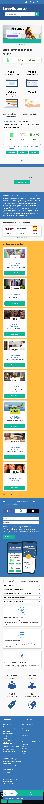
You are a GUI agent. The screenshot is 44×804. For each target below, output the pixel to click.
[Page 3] (24, 44)
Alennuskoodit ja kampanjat (10, 779)
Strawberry (25, 16)
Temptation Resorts (14, 16)
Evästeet (24, 733)
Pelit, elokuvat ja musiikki (9, 729)
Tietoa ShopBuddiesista (28, 722)
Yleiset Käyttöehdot (27, 731)
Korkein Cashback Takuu (9, 784)
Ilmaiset (5, 738)
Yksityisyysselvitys (26, 735)
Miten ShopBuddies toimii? (9, 777)
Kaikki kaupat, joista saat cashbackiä (12, 761)
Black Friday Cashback (8, 749)
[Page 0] (19, 44)
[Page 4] (24, 237)
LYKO (23, 753)
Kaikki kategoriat (7, 743)
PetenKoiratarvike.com (28, 749)
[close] (42, 791)
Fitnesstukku (25, 744)
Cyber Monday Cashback (9, 751)
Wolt (21, 16)
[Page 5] (26, 237)
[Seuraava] (40, 145)
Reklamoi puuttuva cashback (10, 774)
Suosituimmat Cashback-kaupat (11, 766)
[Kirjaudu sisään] (31, 2)
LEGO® (24, 751)
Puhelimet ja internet (8, 733)
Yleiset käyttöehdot (24, 526)
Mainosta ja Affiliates (27, 724)
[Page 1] (21, 44)
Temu (35, 16)
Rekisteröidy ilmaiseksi (9, 537)
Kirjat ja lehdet (6, 722)
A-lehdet (24, 746)
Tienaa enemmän (7, 763)
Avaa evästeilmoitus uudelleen (22, 182)
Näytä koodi (15, 273)
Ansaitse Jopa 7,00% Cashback (22, 41)
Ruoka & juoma (6, 731)
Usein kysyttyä (6, 772)
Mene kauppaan (11, 152)
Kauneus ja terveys (7, 724)
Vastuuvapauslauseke (27, 737)
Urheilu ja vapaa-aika (8, 736)
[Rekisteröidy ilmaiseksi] (34, 2)
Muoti (4, 726)
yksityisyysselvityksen (9, 528)
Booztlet (31, 16)
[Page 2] (22, 44)
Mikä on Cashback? (7, 781)
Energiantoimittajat (7, 740)
